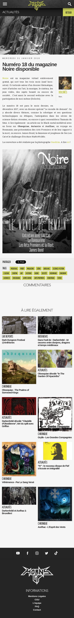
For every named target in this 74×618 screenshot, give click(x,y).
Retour (68, 12)
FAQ (37, 606)
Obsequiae (16, 278)
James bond (27, 278)
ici (68, 142)
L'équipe (37, 603)
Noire (5, 78)
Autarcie (7, 278)
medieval (14, 268)
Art (21, 273)
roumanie (53, 273)
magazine (30, 268)
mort (22, 268)
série (39, 268)
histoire (29, 273)
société (44, 273)
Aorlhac (47, 268)
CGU (37, 599)
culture (6, 273)
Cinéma (14, 273)
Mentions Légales (37, 596)
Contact (37, 610)
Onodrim (55, 142)
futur (60, 278)
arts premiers (39, 278)
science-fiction (58, 268)
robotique (50, 278)
